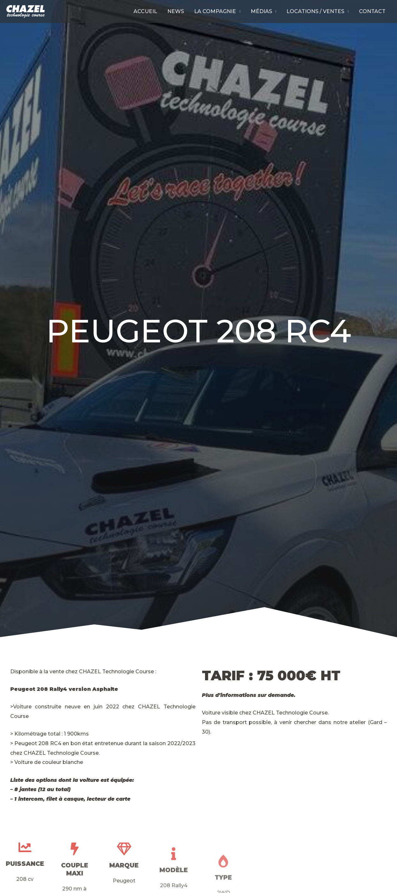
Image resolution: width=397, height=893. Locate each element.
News (175, 11)
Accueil (145, 11)
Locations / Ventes (315, 11)
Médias (261, 11)
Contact (372, 11)
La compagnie (215, 11)
